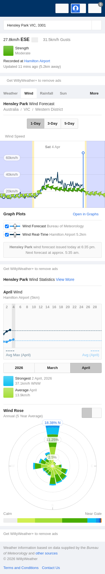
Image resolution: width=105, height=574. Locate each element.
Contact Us (51, 568)
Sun (63, 93)
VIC (27, 109)
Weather (10, 93)
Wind (28, 93)
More (94, 93)
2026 (19, 368)
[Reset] (87, 25)
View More (65, 279)
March (52, 368)
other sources (47, 553)
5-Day (69, 123)
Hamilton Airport (37, 61)
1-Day (35, 123)
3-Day (52, 123)
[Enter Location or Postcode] (52, 25)
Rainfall (46, 93)
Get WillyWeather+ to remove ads (34, 80)
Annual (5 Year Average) (23, 416)
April (86, 368)
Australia (10, 109)
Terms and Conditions (21, 568)
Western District (49, 109)
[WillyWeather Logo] (12, 8)
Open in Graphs (86, 214)
